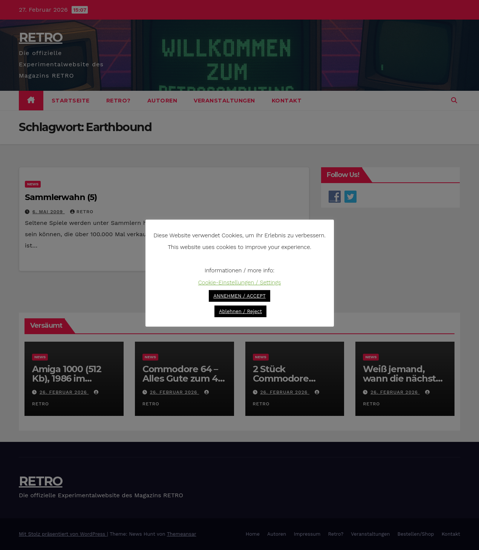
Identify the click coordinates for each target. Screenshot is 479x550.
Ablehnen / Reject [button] (240, 311)
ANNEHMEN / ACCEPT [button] (239, 296)
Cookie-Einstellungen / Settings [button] (239, 282)
